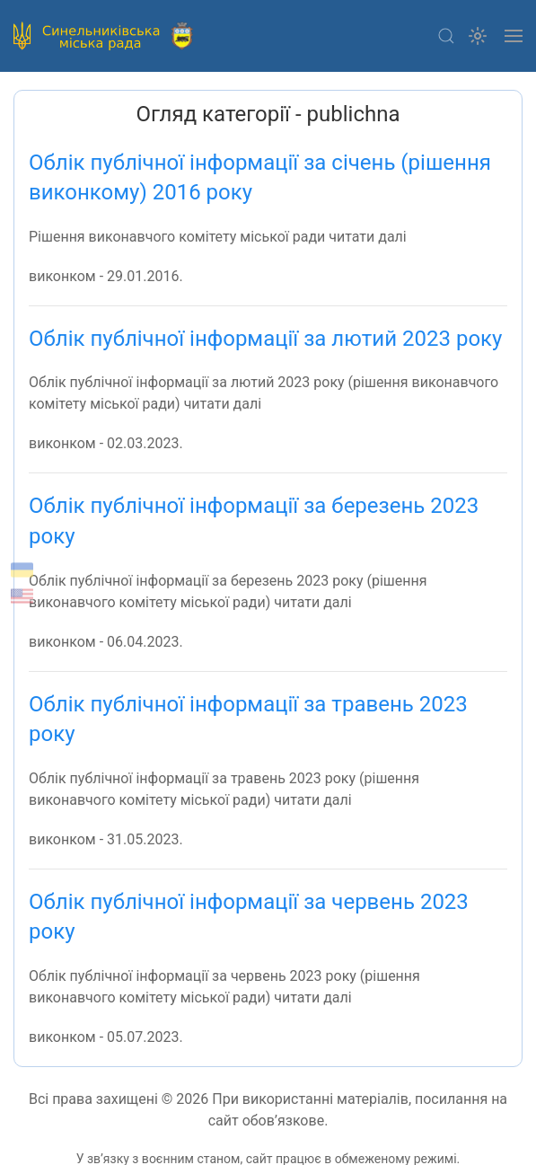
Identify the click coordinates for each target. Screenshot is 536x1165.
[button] (446, 36)
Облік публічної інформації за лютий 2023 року (265, 338)
